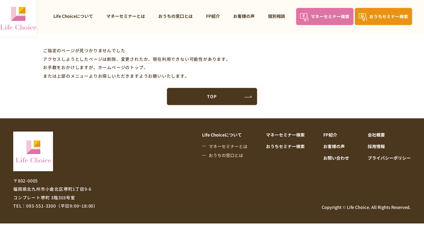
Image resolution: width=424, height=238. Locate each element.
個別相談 (276, 16)
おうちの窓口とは (175, 16)
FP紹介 (213, 16)
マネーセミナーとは (125, 16)
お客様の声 (244, 16)
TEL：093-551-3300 (55, 206)
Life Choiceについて (73, 16)
